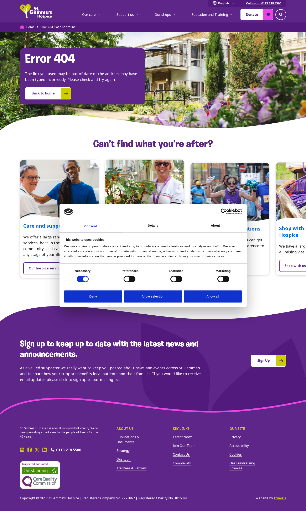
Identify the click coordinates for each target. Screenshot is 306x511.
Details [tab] (153, 225)
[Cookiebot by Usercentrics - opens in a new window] (224, 211)
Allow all (212, 296)
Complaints (182, 463)
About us (125, 428)
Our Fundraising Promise (242, 465)
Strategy (123, 450)
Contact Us (181, 454)
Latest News (182, 437)
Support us (127, 14)
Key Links (181, 428)
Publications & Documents (127, 439)
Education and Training (212, 14)
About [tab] (215, 225)
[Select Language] (224, 3)
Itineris (280, 498)
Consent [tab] (90, 226)
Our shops (165, 14)
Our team (123, 459)
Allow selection (153, 296)
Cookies (235, 454)
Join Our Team (184, 445)
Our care (91, 14)
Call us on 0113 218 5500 (263, 3)
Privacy (235, 437)
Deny (93, 296)
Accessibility (239, 445)
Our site (237, 428)
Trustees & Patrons (131, 468)
